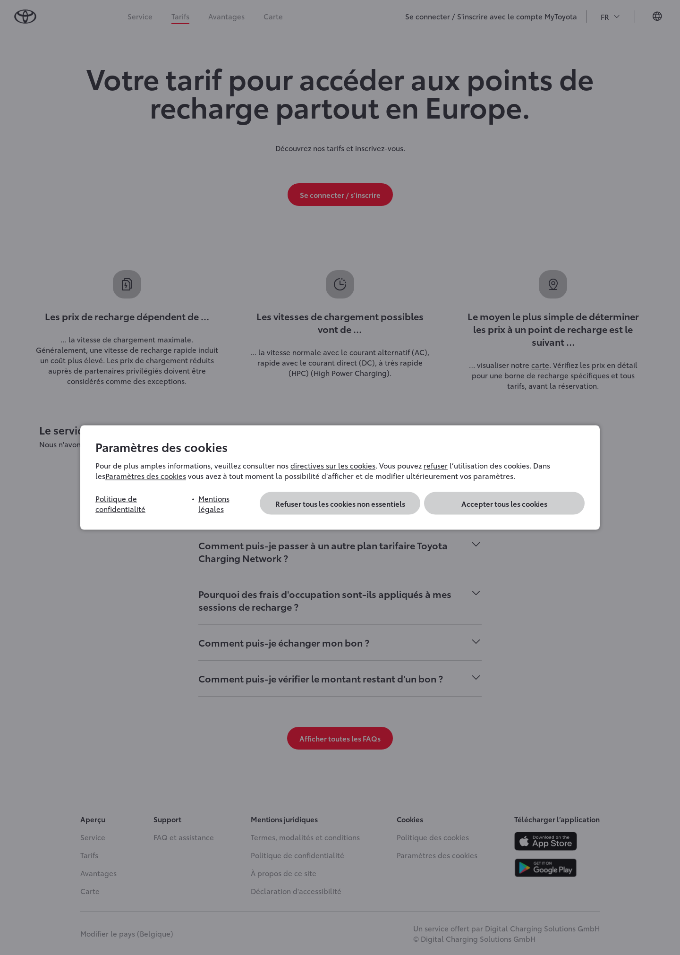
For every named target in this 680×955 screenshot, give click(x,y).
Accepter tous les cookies (504, 503)
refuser (436, 465)
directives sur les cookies (332, 465)
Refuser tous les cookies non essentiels (340, 503)
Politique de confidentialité (120, 503)
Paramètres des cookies (145, 475)
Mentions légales (214, 503)
